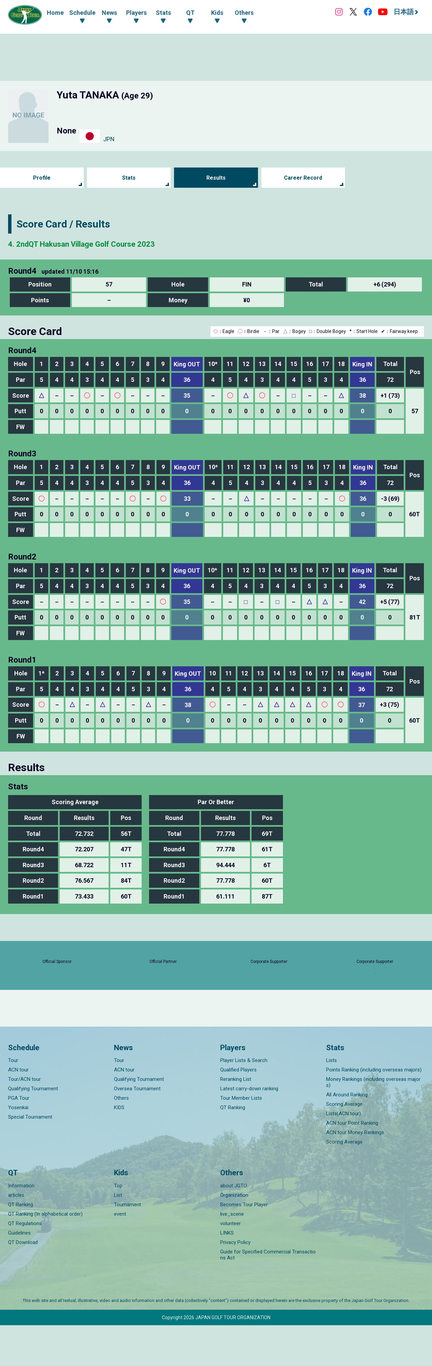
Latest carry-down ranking (249, 1130)
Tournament (127, 1245)
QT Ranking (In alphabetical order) (45, 1255)
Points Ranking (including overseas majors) (374, 1111)
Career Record (303, 177)
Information (21, 1226)
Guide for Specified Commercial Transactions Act (268, 1295)
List (118, 1236)
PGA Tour (18, 1139)
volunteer (230, 1264)
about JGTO (233, 1226)
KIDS (119, 1149)
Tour (13, 1101)
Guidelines (19, 1274)
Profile (42, 177)
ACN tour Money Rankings (355, 1174)
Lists (331, 1101)
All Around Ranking (347, 1136)
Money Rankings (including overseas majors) (373, 1123)
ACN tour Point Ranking (352, 1164)
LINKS (227, 1274)
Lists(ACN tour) (343, 1155)
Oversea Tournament (137, 1130)
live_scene (232, 1255)
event (120, 1255)
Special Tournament (30, 1158)
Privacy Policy (235, 1283)
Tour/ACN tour (24, 1120)
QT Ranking (232, 1149)
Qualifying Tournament (33, 1130)
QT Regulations (25, 1264)
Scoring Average (344, 1145)
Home (55, 12)
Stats (129, 177)
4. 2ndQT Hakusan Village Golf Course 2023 (107, 243)
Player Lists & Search (243, 1101)
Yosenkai (18, 1149)
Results (216, 177)
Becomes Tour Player (244, 1245)
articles (16, 1236)
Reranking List (235, 1120)
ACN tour (18, 1111)
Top (118, 1226)
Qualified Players (238, 1111)
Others (121, 1139)
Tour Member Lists (241, 1139)
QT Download (23, 1283)
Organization (234, 1236)
